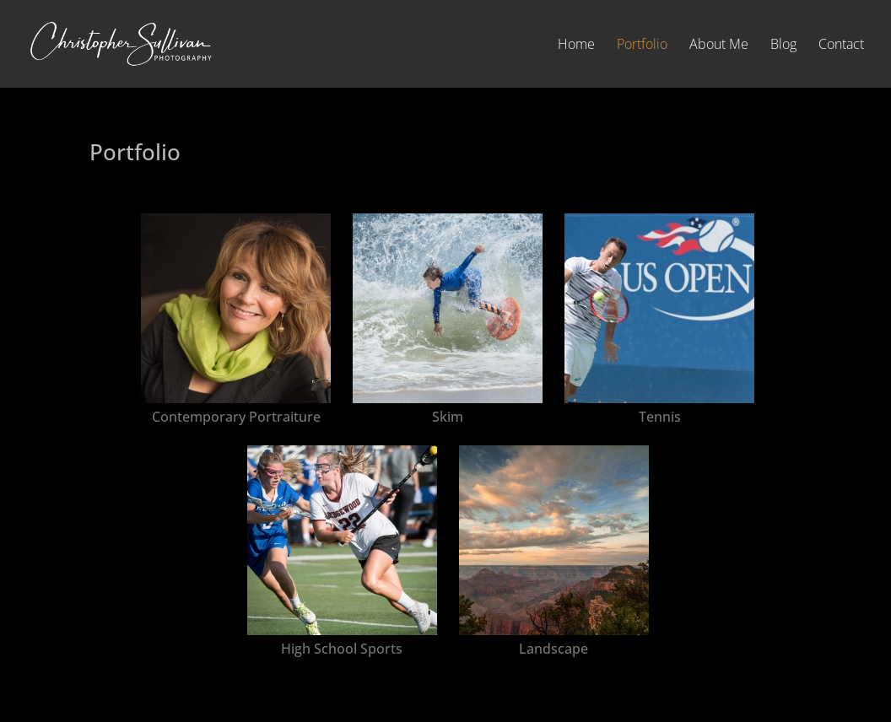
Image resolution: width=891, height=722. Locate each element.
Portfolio (642, 45)
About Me (718, 45)
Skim (447, 416)
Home (576, 45)
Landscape (553, 648)
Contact (841, 45)
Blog (783, 45)
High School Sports (341, 648)
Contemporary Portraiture (236, 416)
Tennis (660, 416)
